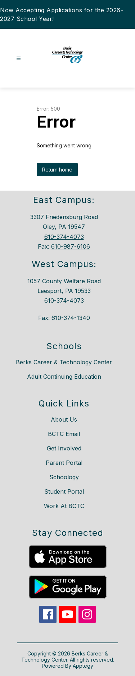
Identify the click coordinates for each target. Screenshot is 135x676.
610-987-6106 (70, 246)
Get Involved (64, 448)
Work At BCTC (64, 506)
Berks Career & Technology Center (64, 362)
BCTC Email (64, 433)
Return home (57, 169)
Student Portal (64, 491)
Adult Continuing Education (64, 376)
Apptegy (83, 666)
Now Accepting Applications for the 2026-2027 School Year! (61, 14)
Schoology (64, 477)
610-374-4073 (64, 236)
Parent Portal (64, 462)
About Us (64, 419)
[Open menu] (18, 58)
